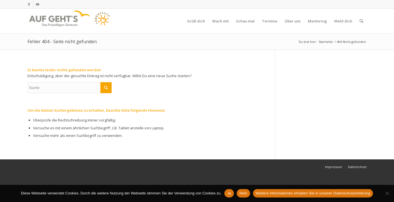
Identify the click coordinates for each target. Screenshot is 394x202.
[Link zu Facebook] (29, 4)
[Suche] (361, 21)
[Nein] (387, 193)
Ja (229, 193)
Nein (243, 193)
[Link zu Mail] (37, 4)
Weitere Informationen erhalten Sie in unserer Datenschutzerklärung (313, 193)
